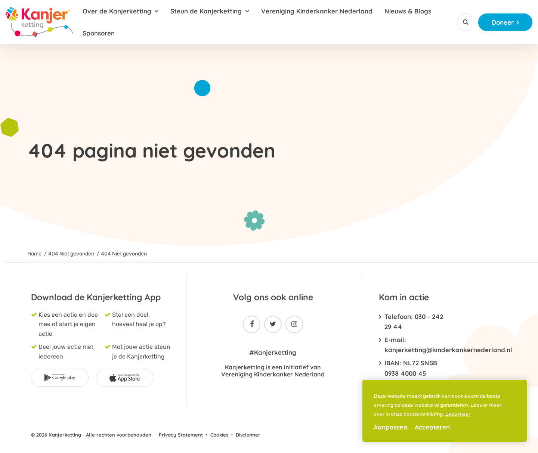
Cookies (219, 435)
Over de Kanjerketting (117, 11)
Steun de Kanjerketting (206, 11)
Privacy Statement (181, 435)
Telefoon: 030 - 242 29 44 (413, 322)
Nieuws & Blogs (407, 11)
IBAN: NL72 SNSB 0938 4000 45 (410, 368)
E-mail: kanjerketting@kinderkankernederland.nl (413, 345)
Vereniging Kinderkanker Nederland (316, 11)
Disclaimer (248, 435)
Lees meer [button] (457, 414)
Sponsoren (99, 33)
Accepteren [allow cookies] (432, 427)
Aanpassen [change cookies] (390, 427)
